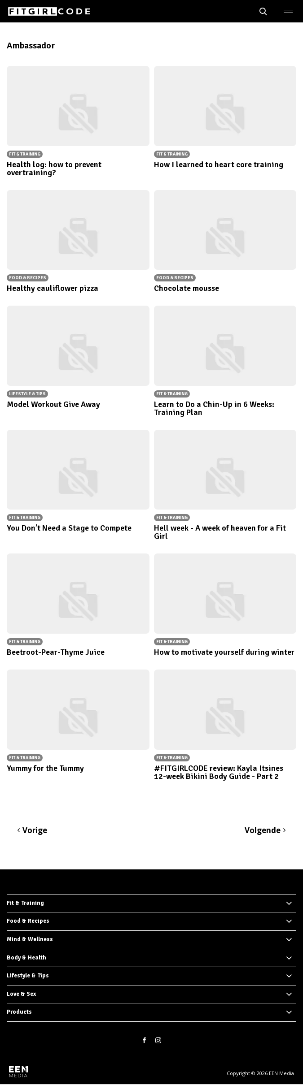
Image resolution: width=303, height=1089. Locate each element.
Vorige (34, 830)
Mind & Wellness (30, 939)
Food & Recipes (28, 921)
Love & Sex (21, 994)
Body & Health (26, 957)
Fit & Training (25, 903)
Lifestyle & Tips (28, 975)
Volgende (263, 830)
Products (19, 1012)
